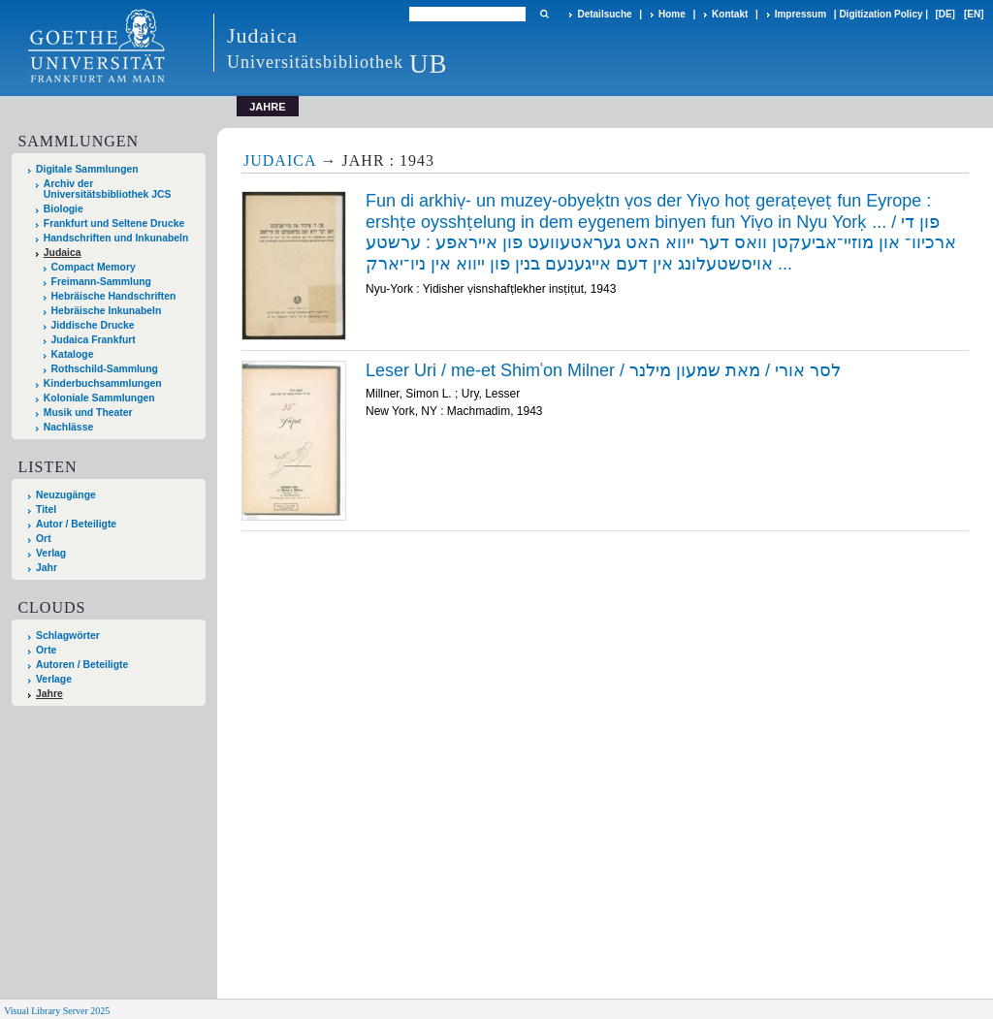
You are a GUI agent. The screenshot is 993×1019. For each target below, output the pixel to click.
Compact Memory (93, 267)
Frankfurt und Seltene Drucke (114, 223)
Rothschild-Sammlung (104, 369)
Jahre (49, 693)
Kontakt (730, 14)
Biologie (63, 209)
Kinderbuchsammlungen (103, 383)
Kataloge (72, 354)
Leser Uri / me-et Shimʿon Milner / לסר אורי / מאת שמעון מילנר (603, 370)
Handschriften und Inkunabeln (116, 238)
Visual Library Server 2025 (57, 1010)
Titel (46, 509)
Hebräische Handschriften (113, 296)
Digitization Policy (880, 14)
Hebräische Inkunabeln (106, 310)
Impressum (800, 14)
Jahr (46, 567)
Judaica (62, 252)
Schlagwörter (68, 635)
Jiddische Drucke (93, 325)
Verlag (51, 553)
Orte (46, 650)
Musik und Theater (88, 412)
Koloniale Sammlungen (99, 398)
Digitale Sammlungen (87, 169)
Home (672, 14)
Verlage (54, 679)
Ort (43, 538)
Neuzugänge (66, 495)
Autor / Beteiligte (76, 524)
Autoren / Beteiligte (82, 664)
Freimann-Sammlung (101, 281)
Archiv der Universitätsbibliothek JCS (108, 189)
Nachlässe (68, 427)
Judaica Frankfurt (93, 339)
